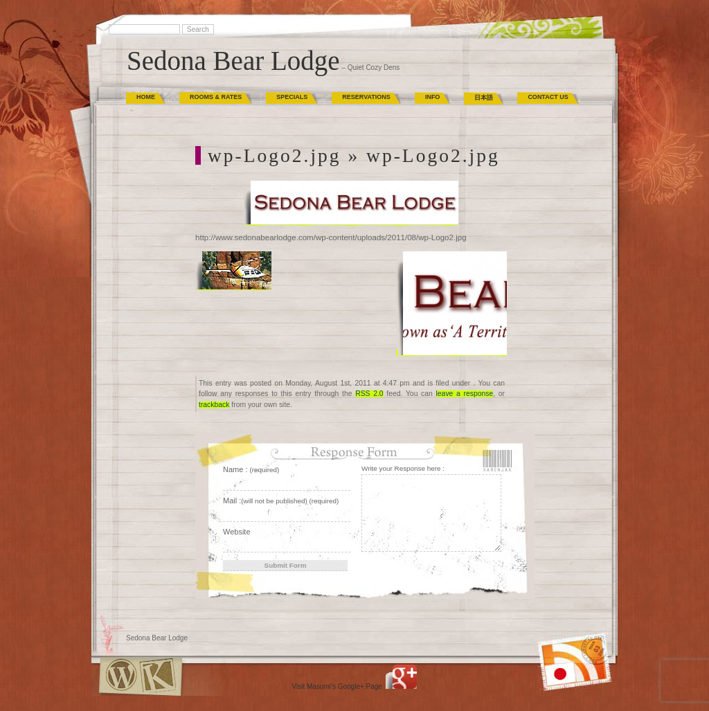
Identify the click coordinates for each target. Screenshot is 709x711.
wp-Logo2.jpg (274, 155)
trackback (214, 404)
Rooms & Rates (216, 96)
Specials (291, 96)
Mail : (281, 500)
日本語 (483, 97)
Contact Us (548, 96)
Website (237, 532)
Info (432, 96)
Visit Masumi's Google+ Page (337, 686)
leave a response (465, 393)
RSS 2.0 (369, 393)
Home (145, 96)
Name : (251, 469)
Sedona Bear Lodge (233, 60)
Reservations (366, 96)
